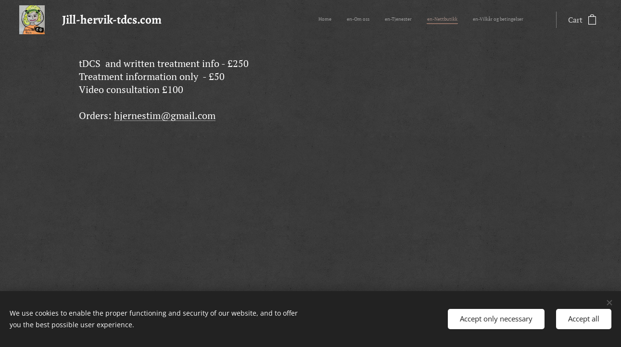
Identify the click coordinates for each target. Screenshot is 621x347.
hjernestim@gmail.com (164, 115)
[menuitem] (464, 20)
